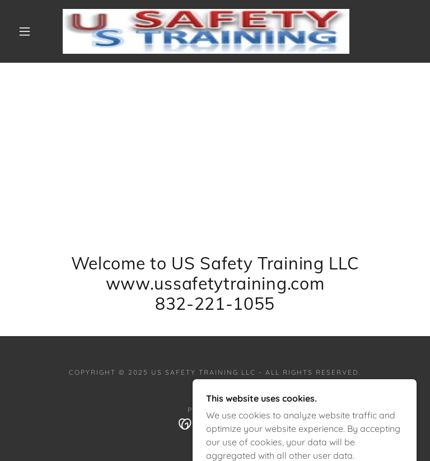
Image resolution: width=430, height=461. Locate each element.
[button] (24, 31)
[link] (206, 31)
